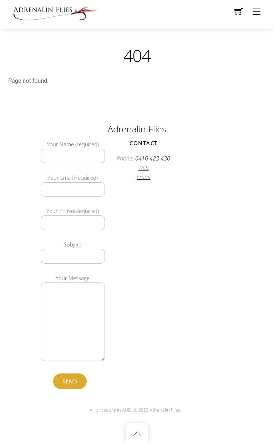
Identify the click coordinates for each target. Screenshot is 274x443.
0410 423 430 (152, 158)
